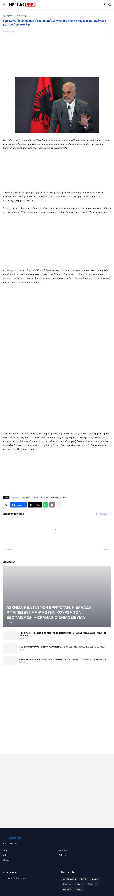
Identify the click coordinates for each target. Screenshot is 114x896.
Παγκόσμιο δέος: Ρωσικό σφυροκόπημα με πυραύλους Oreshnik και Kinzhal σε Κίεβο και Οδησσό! (62, 634)
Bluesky (6, 860)
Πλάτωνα (44, 497)
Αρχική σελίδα (8, 15)
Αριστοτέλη (21, 15)
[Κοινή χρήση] (108, 31)
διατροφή (67, 889)
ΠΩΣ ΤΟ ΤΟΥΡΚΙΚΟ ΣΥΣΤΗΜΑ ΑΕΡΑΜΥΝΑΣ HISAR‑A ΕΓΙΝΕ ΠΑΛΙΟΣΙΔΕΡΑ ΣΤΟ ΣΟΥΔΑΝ (62, 646)
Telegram (63, 855)
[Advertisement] (57, 55)
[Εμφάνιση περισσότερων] (58, 504)
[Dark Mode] (104, 4)
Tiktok (5, 850)
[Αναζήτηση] (110, 4)
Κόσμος (35, 497)
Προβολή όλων (102, 514)
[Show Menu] (4, 4)
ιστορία (79, 889)
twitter (6, 855)
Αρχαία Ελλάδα (69, 879)
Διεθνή (83, 879)
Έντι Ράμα (26, 497)
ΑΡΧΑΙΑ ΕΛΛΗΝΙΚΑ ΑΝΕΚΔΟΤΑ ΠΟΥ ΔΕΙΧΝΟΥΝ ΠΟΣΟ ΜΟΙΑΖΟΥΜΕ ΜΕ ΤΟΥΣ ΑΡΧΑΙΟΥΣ (62, 659)
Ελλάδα (95, 879)
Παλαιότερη (104, 549)
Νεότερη (8, 549)
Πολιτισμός (92, 884)
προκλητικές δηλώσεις (58, 497)
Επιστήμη (67, 884)
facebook (63, 850)
